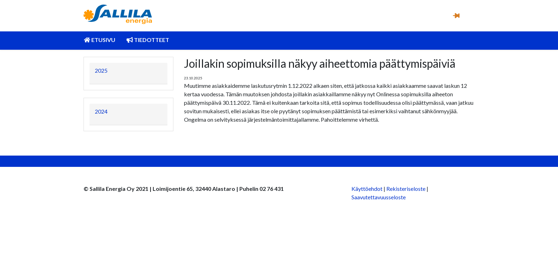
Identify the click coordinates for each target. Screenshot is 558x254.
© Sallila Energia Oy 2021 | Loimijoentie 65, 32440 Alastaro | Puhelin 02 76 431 (184, 188)
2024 (101, 111)
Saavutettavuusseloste (378, 197)
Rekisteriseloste (405, 188)
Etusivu (99, 39)
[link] (118, 14)
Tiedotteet (148, 39)
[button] (456, 15)
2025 (101, 70)
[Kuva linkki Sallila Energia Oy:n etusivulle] (118, 10)
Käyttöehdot (366, 188)
